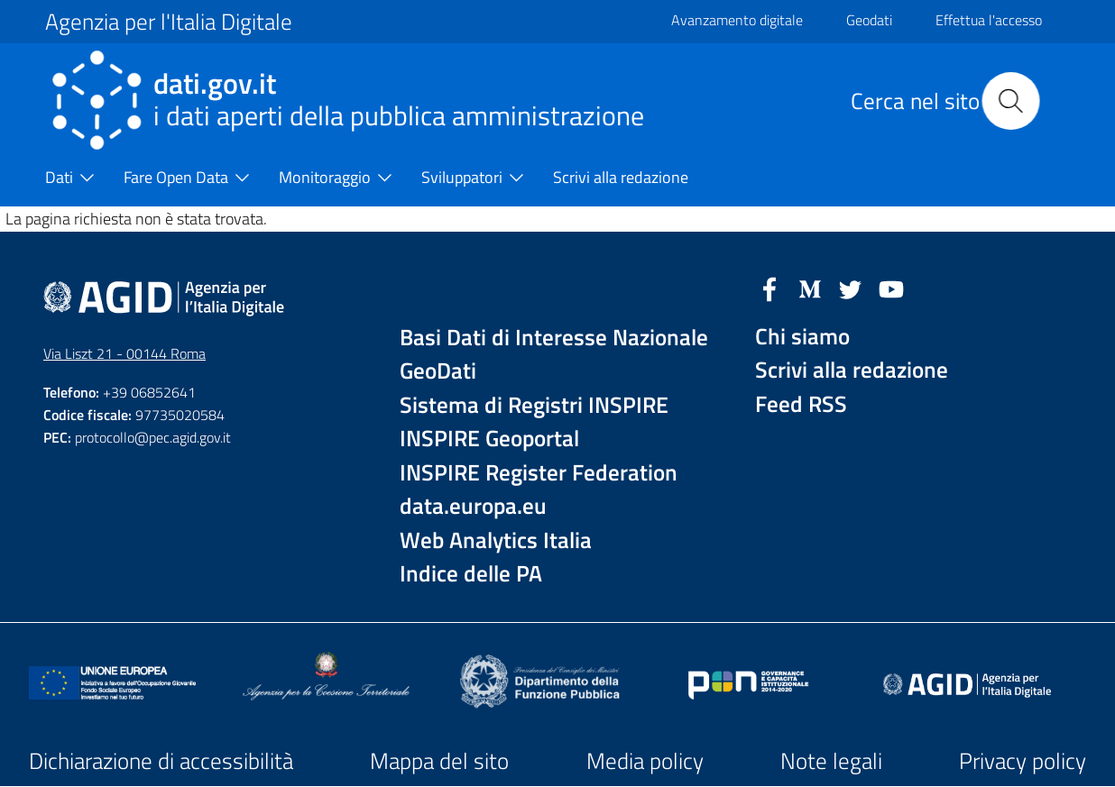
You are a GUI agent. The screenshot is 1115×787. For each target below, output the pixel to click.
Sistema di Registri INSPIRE (534, 405)
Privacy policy (1022, 761)
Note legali (831, 761)
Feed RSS (801, 404)
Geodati (869, 20)
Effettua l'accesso (988, 20)
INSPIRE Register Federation (538, 473)
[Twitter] (850, 287)
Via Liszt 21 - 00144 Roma (124, 353)
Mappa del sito (439, 761)
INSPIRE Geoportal (489, 438)
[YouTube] (891, 287)
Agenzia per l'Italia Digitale (168, 22)
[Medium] (810, 287)
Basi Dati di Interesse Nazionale (554, 337)
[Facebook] (769, 287)
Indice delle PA (471, 573)
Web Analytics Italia (496, 540)
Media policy (645, 761)
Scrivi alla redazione (851, 370)
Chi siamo (802, 336)
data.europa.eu (473, 506)
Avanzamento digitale (737, 20)
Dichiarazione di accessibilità (161, 761)
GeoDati (438, 371)
